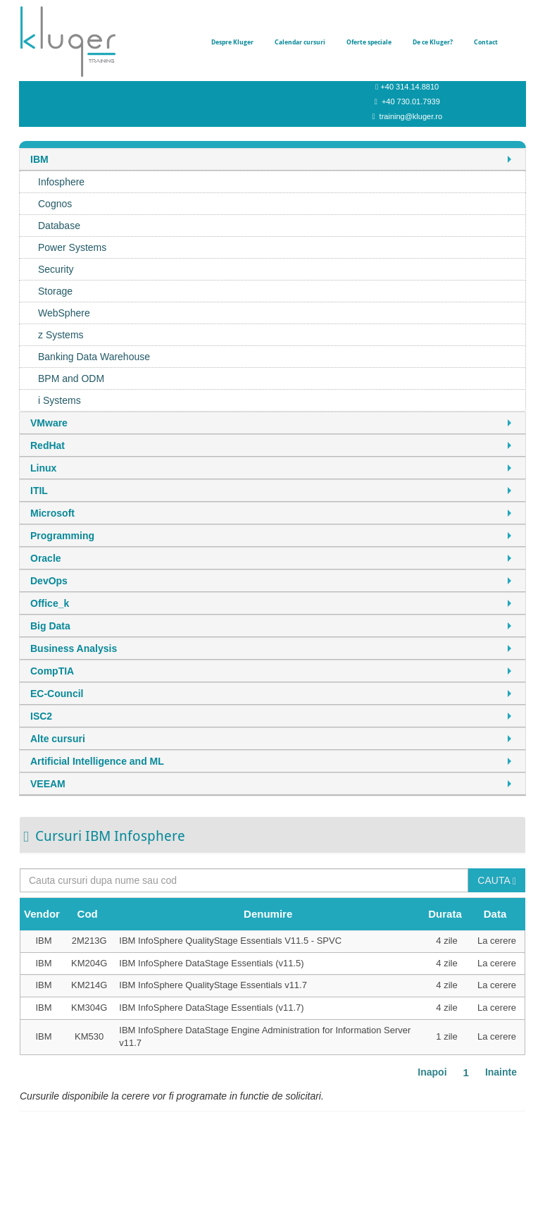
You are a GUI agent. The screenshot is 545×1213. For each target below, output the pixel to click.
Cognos (55, 203)
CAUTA (496, 880)
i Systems (59, 400)
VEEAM (47, 783)
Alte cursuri (57, 738)
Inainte (501, 1072)
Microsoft (52, 513)
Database (59, 225)
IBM (39, 159)
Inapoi (432, 1072)
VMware (49, 423)
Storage (55, 291)
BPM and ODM (71, 378)
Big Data (50, 626)
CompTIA (52, 671)
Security (56, 269)
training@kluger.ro (411, 116)
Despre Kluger (232, 42)
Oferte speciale (368, 42)
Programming (62, 535)
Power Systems (72, 247)
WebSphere (64, 313)
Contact (486, 42)
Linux (43, 468)
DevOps (49, 580)
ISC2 (41, 716)
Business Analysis (73, 648)
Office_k (49, 603)
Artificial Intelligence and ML (97, 761)
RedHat (47, 445)
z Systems (61, 334)
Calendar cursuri (300, 42)
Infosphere (61, 181)
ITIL (39, 490)
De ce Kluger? (433, 42)
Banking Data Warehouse (94, 356)
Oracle (45, 558)
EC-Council (56, 693)
